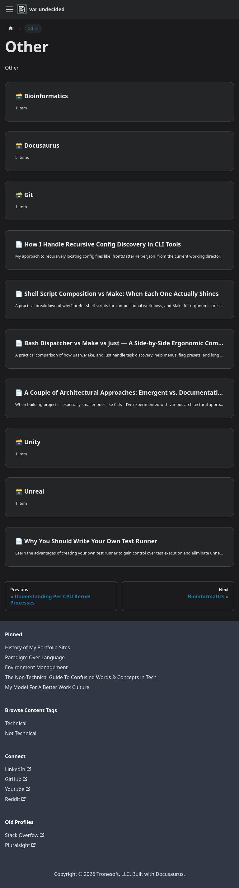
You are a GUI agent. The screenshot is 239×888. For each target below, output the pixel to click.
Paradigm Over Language (35, 657)
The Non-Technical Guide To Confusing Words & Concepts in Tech (81, 677)
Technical (15, 723)
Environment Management (36, 667)
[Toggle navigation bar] (9, 9)
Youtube (17, 789)
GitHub (16, 779)
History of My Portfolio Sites (37, 647)
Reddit (15, 799)
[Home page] (11, 28)
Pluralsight (20, 845)
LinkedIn (18, 769)
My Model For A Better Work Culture (47, 687)
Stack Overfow (24, 835)
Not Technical (20, 733)
